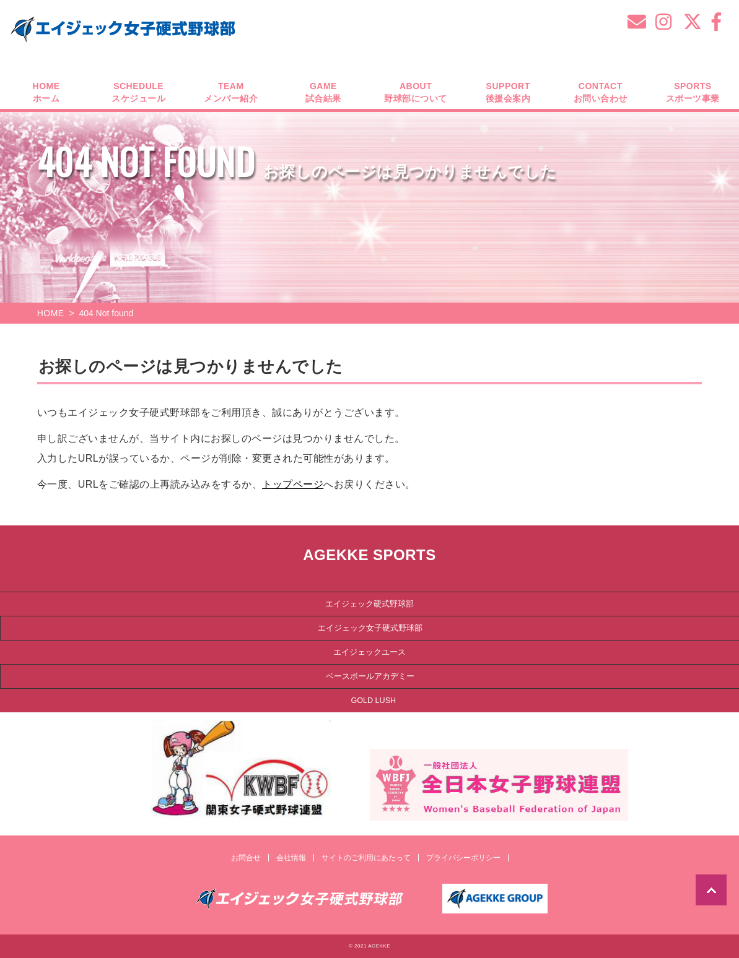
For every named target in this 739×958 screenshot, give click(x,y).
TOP (711, 889)
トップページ (292, 484)
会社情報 (291, 857)
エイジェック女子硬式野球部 (370, 628)
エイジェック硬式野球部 (369, 604)
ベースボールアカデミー (370, 676)
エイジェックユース (369, 652)
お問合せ (246, 857)
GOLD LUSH (373, 700)
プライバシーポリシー (463, 857)
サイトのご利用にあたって (366, 857)
